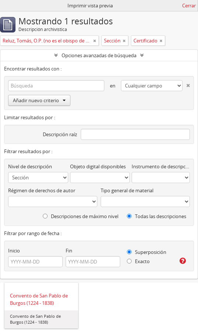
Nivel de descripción (30, 166)
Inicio (14, 250)
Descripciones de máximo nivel (80, 216)
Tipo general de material (127, 190)
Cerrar (189, 5)
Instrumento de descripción (161, 166)
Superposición (146, 252)
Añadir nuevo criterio (39, 100)
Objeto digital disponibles (98, 166)
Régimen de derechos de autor (41, 190)
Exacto (138, 261)
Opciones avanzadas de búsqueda (99, 55)
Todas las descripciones (156, 216)
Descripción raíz (60, 134)
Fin (69, 250)
